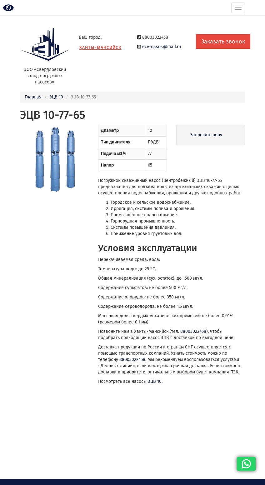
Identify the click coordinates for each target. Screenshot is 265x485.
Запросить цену (206, 135)
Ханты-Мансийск (100, 47)
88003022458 (193, 331)
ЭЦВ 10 (56, 97)
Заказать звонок (223, 41)
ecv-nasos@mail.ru (161, 46)
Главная (33, 97)
